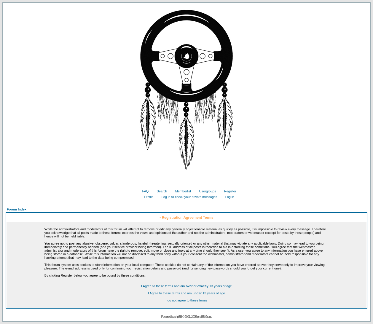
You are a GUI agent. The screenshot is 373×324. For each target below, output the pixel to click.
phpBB (178, 316)
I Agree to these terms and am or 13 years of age (186, 286)
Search (159, 191)
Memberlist (181, 191)
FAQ (143, 191)
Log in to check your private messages (187, 197)
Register (228, 191)
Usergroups (205, 191)
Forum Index (16, 209)
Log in (227, 197)
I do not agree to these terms (187, 300)
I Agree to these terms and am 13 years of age (186, 293)
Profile (146, 197)
